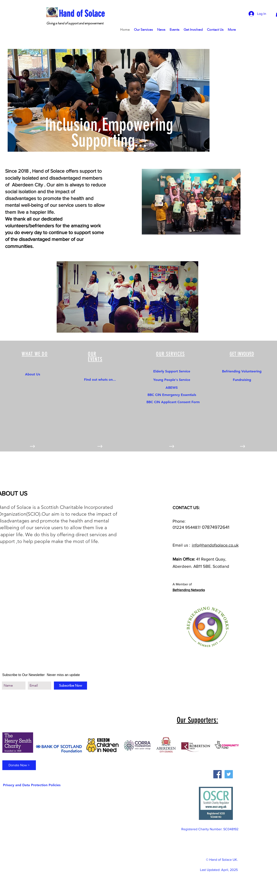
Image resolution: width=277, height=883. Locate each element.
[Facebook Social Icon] (217, 774)
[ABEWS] (171, 387)
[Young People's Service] (171, 380)
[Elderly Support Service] (171, 371)
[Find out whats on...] (100, 379)
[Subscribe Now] (70, 686)
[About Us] (32, 374)
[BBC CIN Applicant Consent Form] (173, 402)
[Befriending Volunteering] (242, 371)
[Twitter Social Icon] (229, 774)
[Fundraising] (242, 380)
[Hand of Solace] (81, 13)
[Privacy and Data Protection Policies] (31, 785)
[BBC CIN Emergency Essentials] (172, 394)
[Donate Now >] (19, 765)
